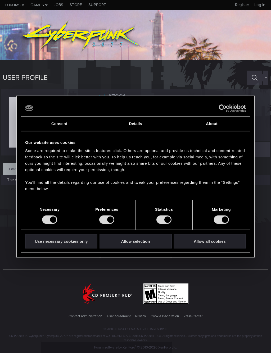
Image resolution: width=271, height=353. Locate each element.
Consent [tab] (59, 123)
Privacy (140, 316)
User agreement (119, 316)
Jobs (58, 4)
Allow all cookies (210, 241)
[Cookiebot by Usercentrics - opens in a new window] (223, 108)
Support (97, 4)
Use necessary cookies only (61, 241)
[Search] (254, 78)
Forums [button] (13, 5)
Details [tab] (135, 123)
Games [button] (37, 5)
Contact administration (85, 316)
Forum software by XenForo (135, 347)
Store (76, 4)
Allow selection (135, 241)
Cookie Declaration (165, 316)
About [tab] (212, 123)
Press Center (192, 316)
